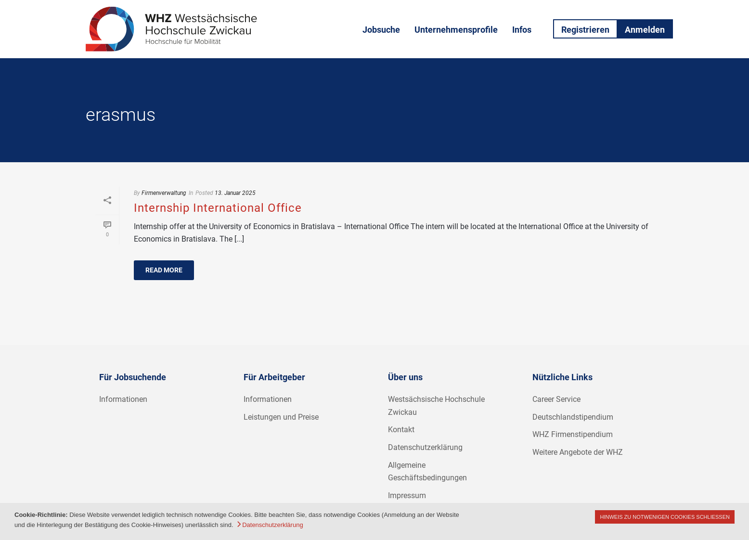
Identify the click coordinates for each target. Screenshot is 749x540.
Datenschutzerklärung (425, 447)
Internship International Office (218, 208)
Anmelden (645, 30)
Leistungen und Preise (281, 417)
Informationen (123, 399)
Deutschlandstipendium (572, 417)
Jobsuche (381, 30)
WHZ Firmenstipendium (572, 434)
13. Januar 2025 (235, 193)
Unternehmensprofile (456, 30)
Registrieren (585, 30)
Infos (521, 30)
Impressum (407, 495)
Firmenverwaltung (164, 193)
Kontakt (401, 429)
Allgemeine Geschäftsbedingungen (427, 472)
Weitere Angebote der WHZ (577, 452)
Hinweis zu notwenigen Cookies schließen (665, 517)
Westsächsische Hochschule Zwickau (436, 406)
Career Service (556, 399)
